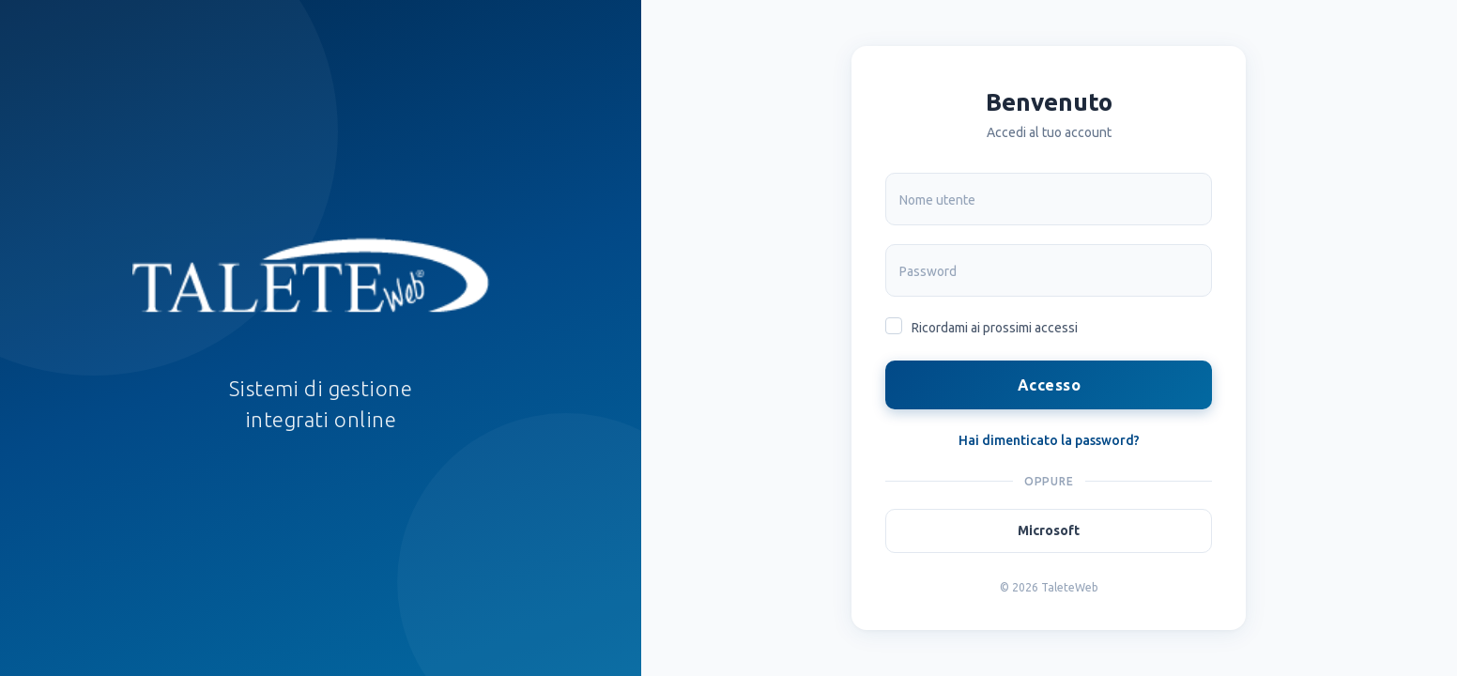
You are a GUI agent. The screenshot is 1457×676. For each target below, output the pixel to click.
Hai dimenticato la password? (1049, 440)
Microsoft (1049, 530)
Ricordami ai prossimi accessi (995, 327)
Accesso (1049, 384)
